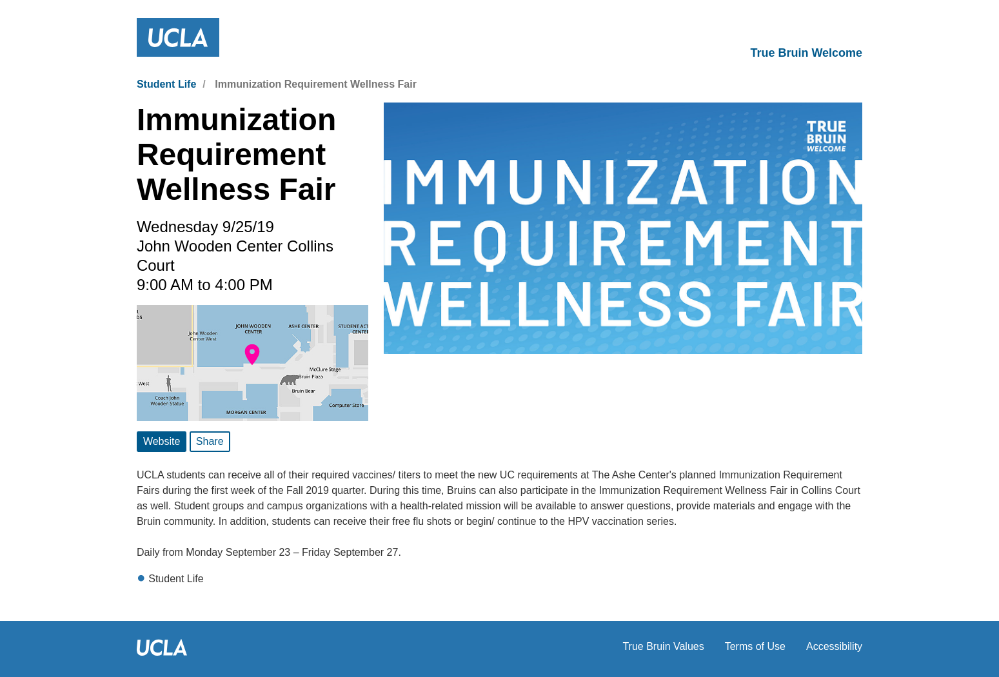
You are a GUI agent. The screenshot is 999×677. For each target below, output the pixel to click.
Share (210, 441)
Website (162, 441)
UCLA (369, 647)
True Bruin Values (663, 646)
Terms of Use (755, 646)
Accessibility (834, 646)
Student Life (166, 84)
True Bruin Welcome (806, 52)
